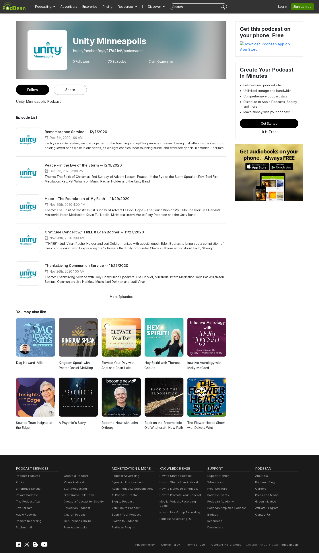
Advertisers (67, 6)
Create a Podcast (75, 475)
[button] (44, 6)
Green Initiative (265, 501)
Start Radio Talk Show (78, 495)
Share (70, 89)
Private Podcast (26, 495)
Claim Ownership (158, 61)
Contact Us (262, 514)
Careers (260, 488)
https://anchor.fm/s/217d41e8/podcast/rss (105, 50)
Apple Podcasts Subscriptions (131, 488)
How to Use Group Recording (179, 508)
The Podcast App (27, 501)
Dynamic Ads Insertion (126, 482)
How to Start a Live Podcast (178, 482)
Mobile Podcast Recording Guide (181, 501)
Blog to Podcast (122, 501)
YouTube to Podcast (125, 508)
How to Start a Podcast (174, 475)
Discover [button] (150, 6)
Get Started (269, 118)
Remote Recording (28, 521)
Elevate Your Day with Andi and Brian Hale (117, 365)
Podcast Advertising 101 (175, 514)
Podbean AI (23, 527)
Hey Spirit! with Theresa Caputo (162, 365)
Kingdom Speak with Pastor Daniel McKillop (75, 365)
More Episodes (121, 296)
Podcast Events (217, 495)
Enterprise (87, 6)
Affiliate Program (266, 508)
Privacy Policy (156, 544)
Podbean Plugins (123, 527)
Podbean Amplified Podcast (225, 508)
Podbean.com (290, 544)
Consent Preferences (232, 544)
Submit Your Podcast (125, 514)
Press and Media (266, 495)
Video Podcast (73, 482)
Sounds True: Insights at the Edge (34, 425)
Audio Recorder (26, 514)
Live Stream (23, 508)
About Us (261, 475)
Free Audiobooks (75, 527)
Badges (212, 514)
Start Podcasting (74, 488)
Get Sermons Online (77, 521)
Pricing (104, 6)
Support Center (217, 475)
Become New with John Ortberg (118, 425)
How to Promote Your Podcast (179, 495)
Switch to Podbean (124, 521)
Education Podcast (76, 508)
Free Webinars (216, 488)
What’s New (215, 482)
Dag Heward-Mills (29, 363)
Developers (214, 527)
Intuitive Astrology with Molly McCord (203, 365)
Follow (32, 89)
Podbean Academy (219, 501)
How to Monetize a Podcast (177, 488)
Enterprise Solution (28, 488)
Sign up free (303, 6)
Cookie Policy (180, 544)
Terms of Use (203, 544)
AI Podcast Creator (124, 495)
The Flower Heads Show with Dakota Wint (205, 425)
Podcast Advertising (124, 475)
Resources (214, 521)
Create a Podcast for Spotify (82, 501)
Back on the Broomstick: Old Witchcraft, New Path (163, 425)
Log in (284, 6)
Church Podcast (74, 514)
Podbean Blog (264, 482)
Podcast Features (27, 475)
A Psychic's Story (71, 423)
